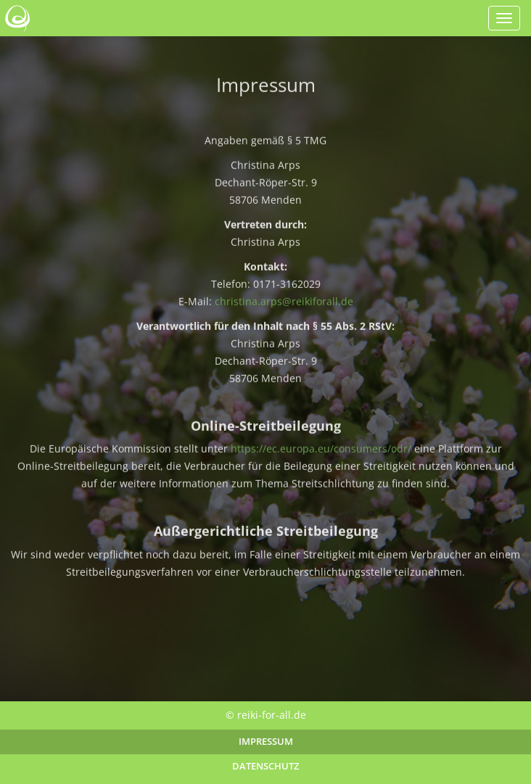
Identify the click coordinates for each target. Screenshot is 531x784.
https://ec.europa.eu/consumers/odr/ (321, 450)
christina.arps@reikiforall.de (284, 302)
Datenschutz (265, 766)
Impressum (266, 741)
